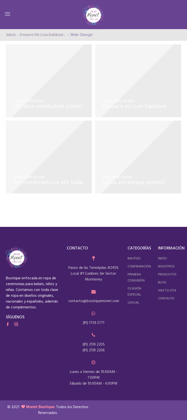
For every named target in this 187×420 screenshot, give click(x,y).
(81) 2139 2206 (94, 350)
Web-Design (35, 101)
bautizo (134, 258)
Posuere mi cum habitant (41, 34)
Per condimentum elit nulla (48, 182)
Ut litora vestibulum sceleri (47, 106)
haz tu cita (167, 290)
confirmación (139, 266)
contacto (166, 298)
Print (106, 177)
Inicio (11, 34)
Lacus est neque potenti (134, 182)
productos (167, 274)
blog (162, 282)
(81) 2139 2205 (94, 344)
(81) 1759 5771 (93, 323)
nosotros (166, 266)
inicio (162, 258)
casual (133, 302)
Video (18, 101)
